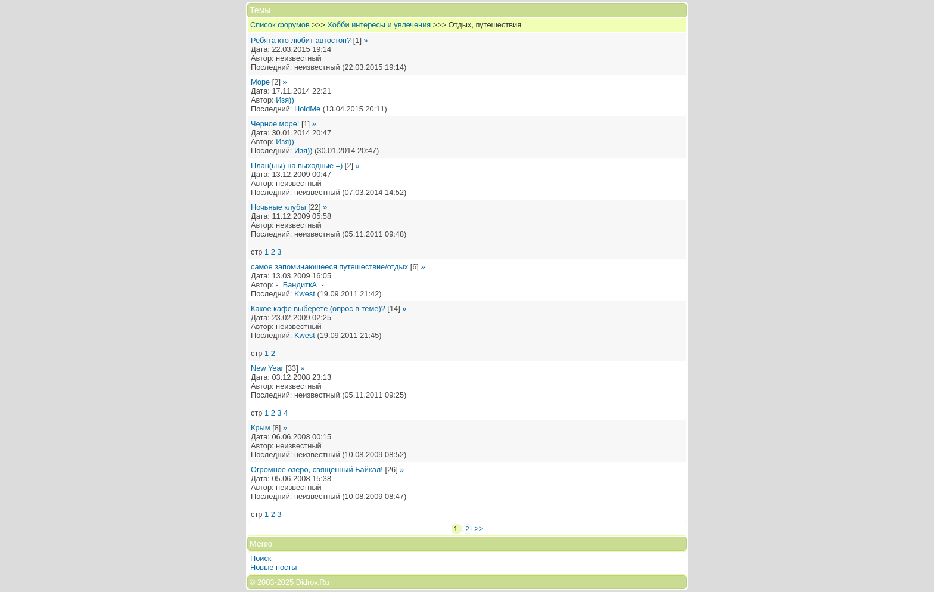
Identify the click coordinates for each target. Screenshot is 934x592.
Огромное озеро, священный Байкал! (317, 469)
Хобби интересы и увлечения (379, 24)
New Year (267, 368)
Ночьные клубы (278, 207)
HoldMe (307, 108)
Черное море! (275, 123)
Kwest (304, 293)
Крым (260, 427)
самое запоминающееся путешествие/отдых (329, 266)
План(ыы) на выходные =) (297, 165)
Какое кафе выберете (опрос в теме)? (318, 308)
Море (260, 82)
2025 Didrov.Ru (303, 582)
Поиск (260, 558)
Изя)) (285, 99)
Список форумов (280, 24)
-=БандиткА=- (300, 284)
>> (478, 528)
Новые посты (273, 567)
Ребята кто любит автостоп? (301, 40)
